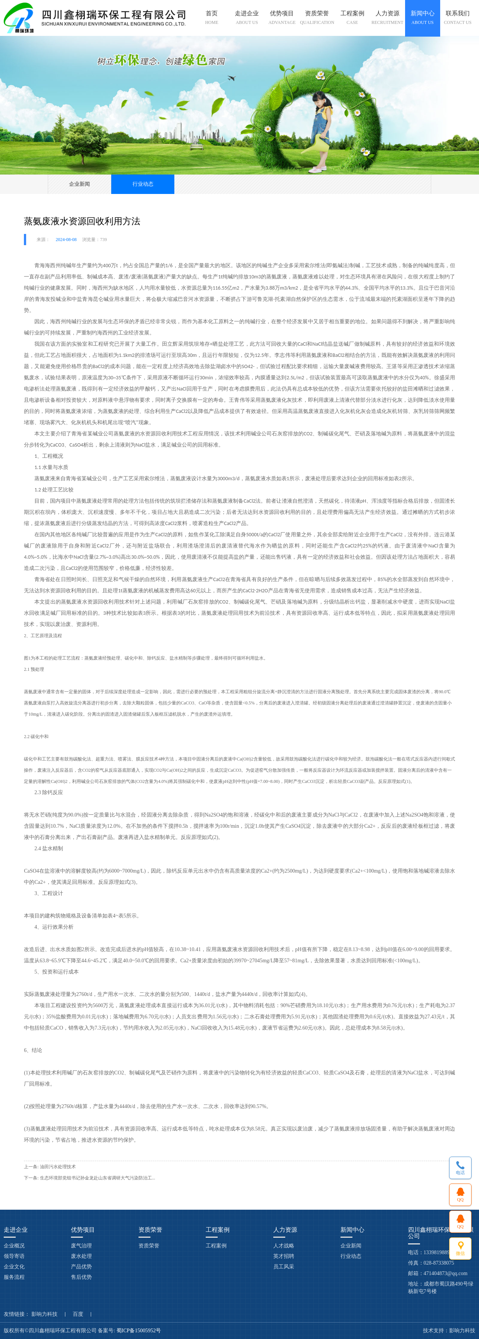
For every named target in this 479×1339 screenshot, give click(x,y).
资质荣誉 (149, 1246)
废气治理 (81, 1246)
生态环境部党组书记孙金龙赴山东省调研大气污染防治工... (97, 1178)
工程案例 (216, 1246)
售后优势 (81, 1277)
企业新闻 (79, 184)
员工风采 (283, 1266)
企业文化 (14, 1266)
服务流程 (14, 1277)
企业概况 (14, 1246)
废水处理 (81, 1256)
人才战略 (283, 1246)
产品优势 (81, 1266)
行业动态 (143, 184)
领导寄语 (14, 1256)
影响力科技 (44, 1314)
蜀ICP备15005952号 (139, 1330)
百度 (78, 1314)
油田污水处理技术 (58, 1166)
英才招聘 (283, 1256)
